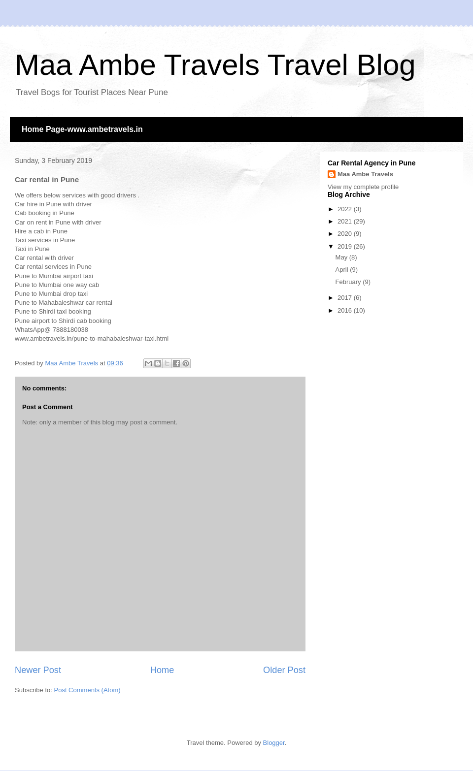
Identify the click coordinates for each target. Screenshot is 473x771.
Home (162, 670)
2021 (346, 221)
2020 (346, 233)
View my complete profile (363, 187)
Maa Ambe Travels (365, 174)
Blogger (274, 742)
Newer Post (38, 670)
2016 (346, 310)
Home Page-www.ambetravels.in (82, 129)
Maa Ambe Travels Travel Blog (215, 64)
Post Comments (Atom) (87, 690)
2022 (346, 209)
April (343, 269)
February (349, 282)
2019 (346, 246)
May (342, 257)
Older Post (284, 670)
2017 (346, 297)
